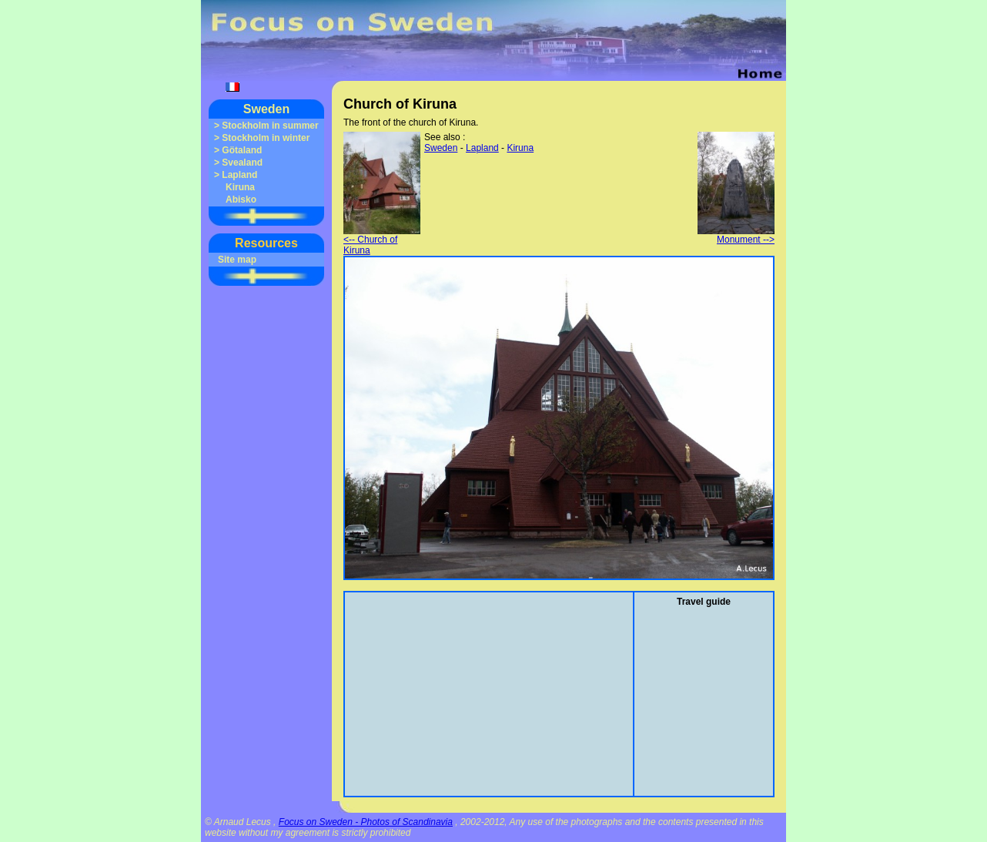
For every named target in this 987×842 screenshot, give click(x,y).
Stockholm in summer (270, 125)
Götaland (242, 150)
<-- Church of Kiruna (381, 241)
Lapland (239, 174)
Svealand (242, 162)
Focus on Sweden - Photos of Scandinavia (366, 822)
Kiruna (240, 187)
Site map (237, 259)
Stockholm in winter (265, 138)
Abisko (241, 199)
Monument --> (736, 235)
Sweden (266, 109)
